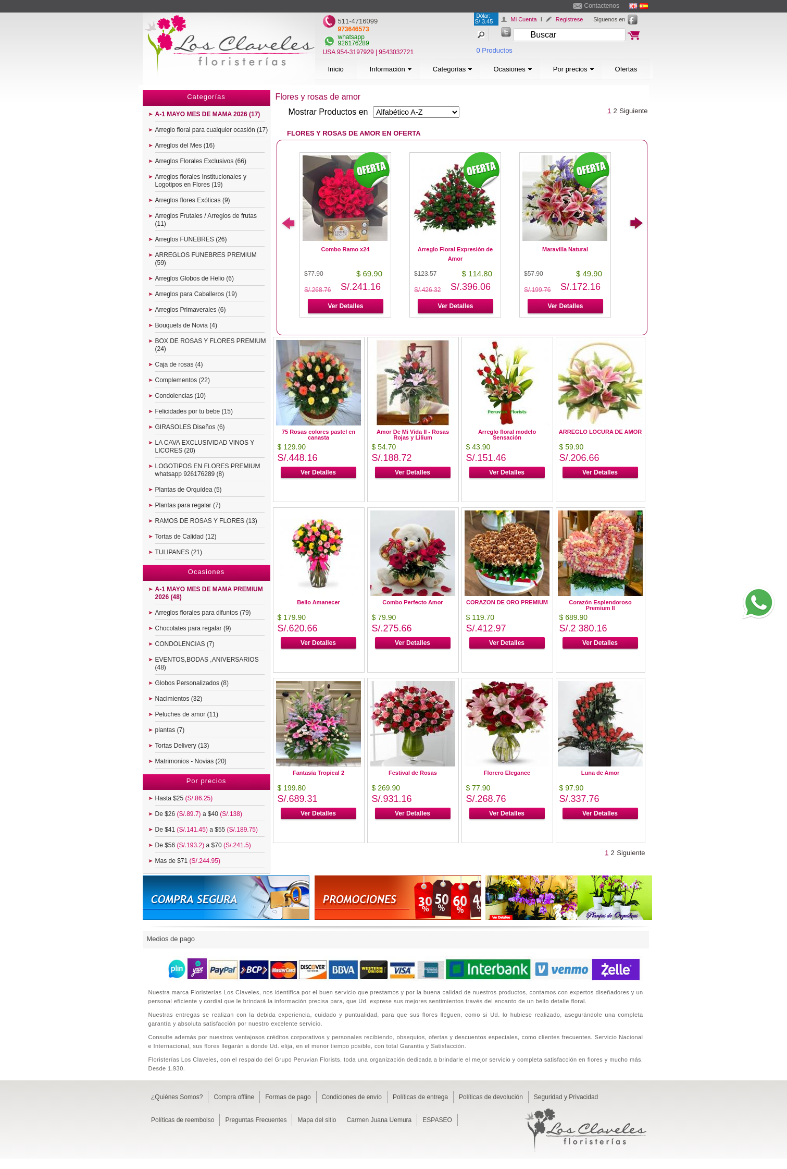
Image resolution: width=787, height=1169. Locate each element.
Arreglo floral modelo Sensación (507, 435)
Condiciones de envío (352, 1097)
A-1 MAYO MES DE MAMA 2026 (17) (207, 114)
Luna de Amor (600, 773)
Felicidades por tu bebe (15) (194, 411)
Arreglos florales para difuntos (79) (203, 612)
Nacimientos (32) (179, 698)
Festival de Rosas (413, 773)
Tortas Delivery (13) (182, 745)
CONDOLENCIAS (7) (185, 644)
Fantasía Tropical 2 (318, 773)
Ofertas (626, 69)
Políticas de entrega (420, 1097)
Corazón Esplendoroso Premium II (600, 605)
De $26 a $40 (198, 814)
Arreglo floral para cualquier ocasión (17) (211, 129)
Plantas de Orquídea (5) (188, 489)
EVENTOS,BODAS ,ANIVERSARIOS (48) (207, 663)
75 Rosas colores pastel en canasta (318, 435)
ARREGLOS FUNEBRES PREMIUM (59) (206, 258)
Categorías (453, 69)
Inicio (336, 69)
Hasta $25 (184, 798)
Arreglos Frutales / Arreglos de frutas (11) (206, 219)
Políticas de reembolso (182, 1120)
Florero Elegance (507, 773)
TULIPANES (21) (178, 552)
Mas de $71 (187, 860)
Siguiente (633, 111)
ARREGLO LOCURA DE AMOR (600, 432)
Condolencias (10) (180, 395)
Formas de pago (287, 1097)
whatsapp (351, 37)
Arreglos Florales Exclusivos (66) (200, 161)
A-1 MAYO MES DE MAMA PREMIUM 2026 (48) (209, 593)
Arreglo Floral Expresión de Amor (455, 254)
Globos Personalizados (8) (192, 683)
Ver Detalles (345, 306)
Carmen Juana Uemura (379, 1120)
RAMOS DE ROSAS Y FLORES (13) (206, 521)
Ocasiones (512, 69)
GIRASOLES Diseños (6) (190, 427)
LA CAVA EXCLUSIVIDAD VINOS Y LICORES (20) (205, 446)
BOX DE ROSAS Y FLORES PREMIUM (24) (210, 344)
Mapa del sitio (316, 1120)
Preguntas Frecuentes (255, 1120)
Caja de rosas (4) (179, 364)
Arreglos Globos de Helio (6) (194, 278)
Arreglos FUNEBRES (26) (191, 239)
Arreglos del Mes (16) (185, 145)
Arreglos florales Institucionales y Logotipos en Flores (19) (200, 180)
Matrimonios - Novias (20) (191, 761)
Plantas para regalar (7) (188, 505)
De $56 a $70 (203, 845)
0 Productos (495, 50)
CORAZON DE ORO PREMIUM (507, 602)
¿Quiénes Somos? (177, 1097)
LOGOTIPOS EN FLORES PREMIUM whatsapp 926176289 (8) (207, 470)
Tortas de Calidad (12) (186, 536)
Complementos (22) (182, 380)
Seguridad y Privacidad (566, 1097)
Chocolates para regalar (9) (193, 628)
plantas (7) (170, 730)
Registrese (569, 19)
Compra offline (234, 1097)
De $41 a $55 (206, 829)
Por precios (573, 69)
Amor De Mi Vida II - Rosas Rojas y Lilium (413, 435)
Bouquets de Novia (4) (186, 325)
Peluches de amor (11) (186, 714)
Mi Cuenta (524, 19)
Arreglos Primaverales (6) (190, 309)
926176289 (353, 43)
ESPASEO (437, 1120)
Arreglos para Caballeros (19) (196, 294)
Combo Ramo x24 (345, 249)
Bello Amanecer (318, 602)
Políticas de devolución (491, 1097)
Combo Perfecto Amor (412, 602)
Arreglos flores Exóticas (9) (192, 200)
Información (391, 69)
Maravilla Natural (565, 249)
